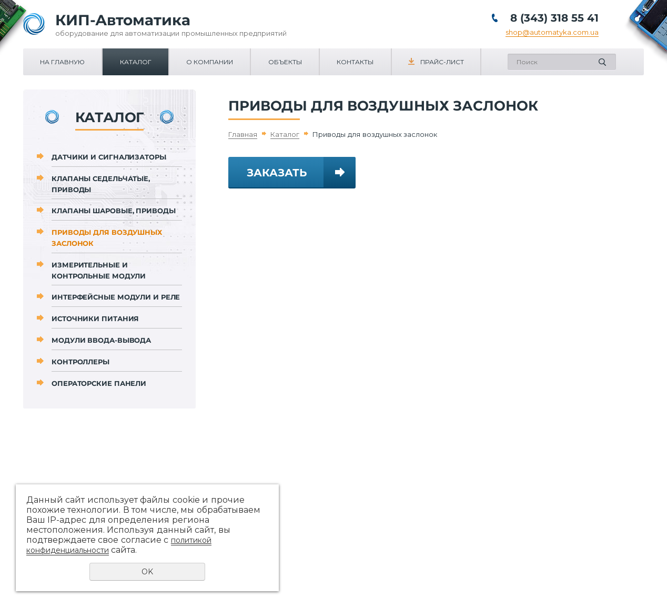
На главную (62, 62)
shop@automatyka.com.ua (552, 32)
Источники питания (95, 318)
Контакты (355, 62)
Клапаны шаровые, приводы (114, 210)
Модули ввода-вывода (101, 340)
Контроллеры (80, 361)
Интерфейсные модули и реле (116, 297)
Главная (242, 134)
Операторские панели (99, 383)
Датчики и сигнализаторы (109, 157)
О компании (209, 62)
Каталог (135, 62)
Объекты (285, 62)
